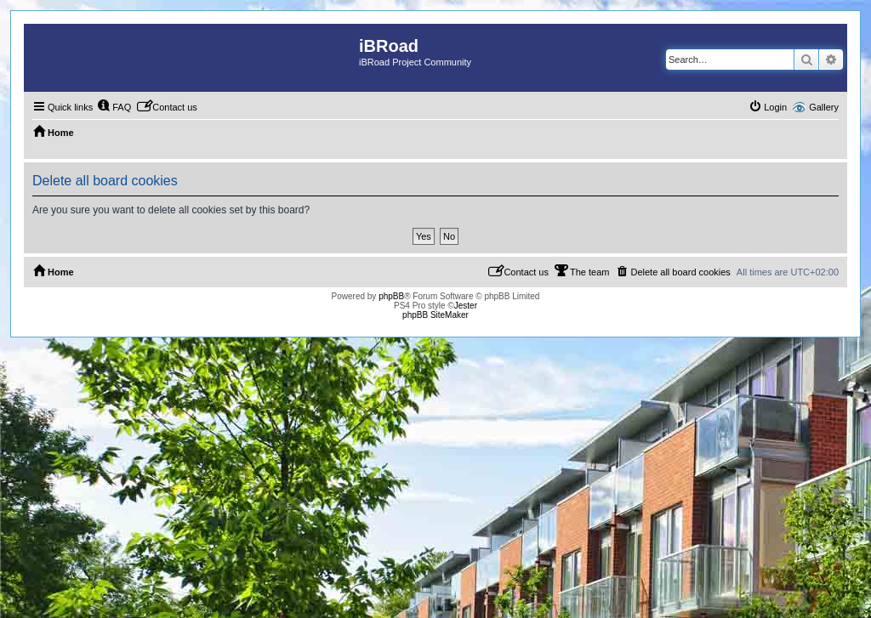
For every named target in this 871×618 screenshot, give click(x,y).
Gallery (824, 107)
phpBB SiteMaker (435, 315)
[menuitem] (114, 107)
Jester (465, 305)
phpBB (391, 296)
